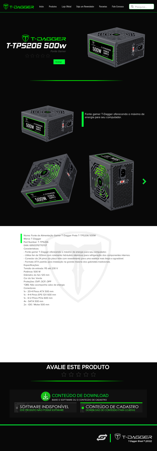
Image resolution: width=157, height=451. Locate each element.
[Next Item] (144, 181)
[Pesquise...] (141, 7)
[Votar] (59, 61)
